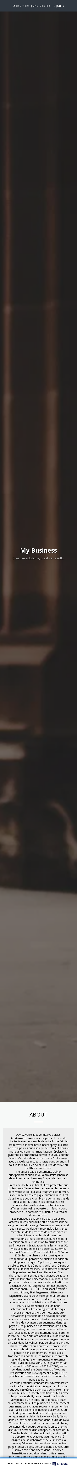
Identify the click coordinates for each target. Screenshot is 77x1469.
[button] (4, 5)
